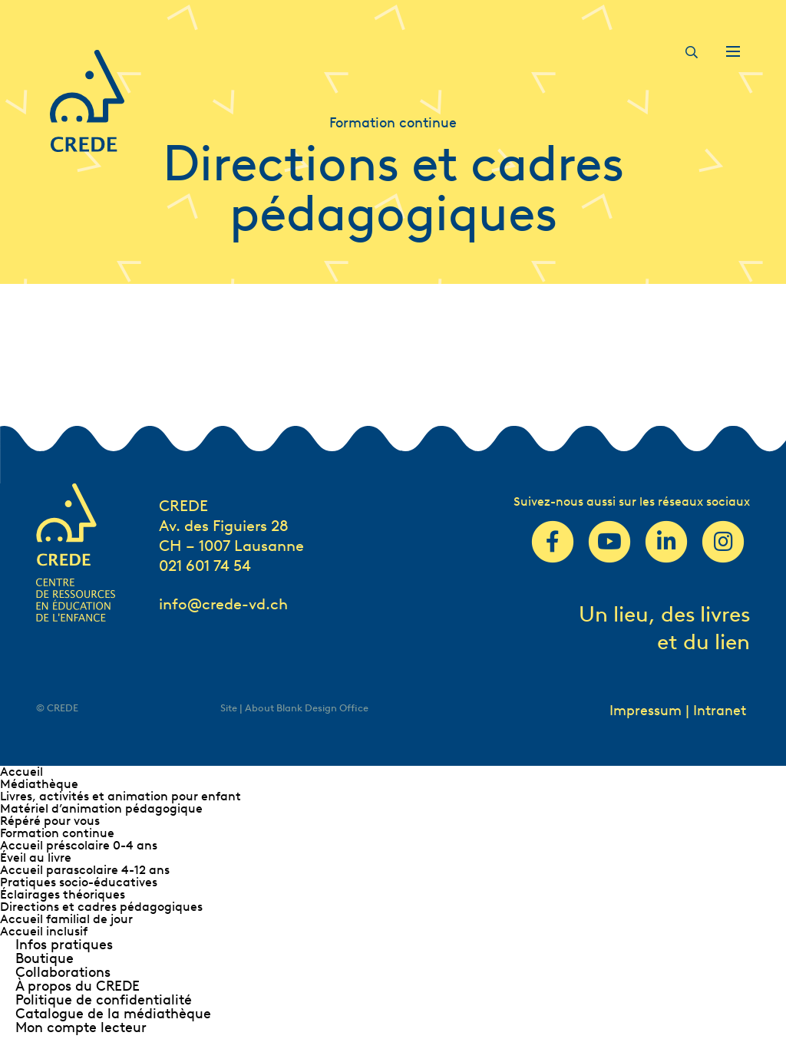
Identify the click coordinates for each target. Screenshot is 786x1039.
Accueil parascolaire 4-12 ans (85, 870)
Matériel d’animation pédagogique (101, 808)
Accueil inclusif (44, 931)
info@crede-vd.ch (223, 604)
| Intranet (716, 710)
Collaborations (63, 972)
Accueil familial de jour (66, 919)
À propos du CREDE (77, 986)
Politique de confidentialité (103, 999)
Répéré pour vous (50, 820)
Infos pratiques (64, 944)
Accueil (21, 771)
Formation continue (57, 833)
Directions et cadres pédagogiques (101, 906)
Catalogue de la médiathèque (113, 1013)
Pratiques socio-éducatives (78, 882)
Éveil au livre (35, 857)
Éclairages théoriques (62, 894)
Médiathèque (39, 784)
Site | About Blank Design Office (294, 708)
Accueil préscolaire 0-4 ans (78, 845)
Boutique (44, 958)
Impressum (645, 710)
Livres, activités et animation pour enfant (120, 796)
